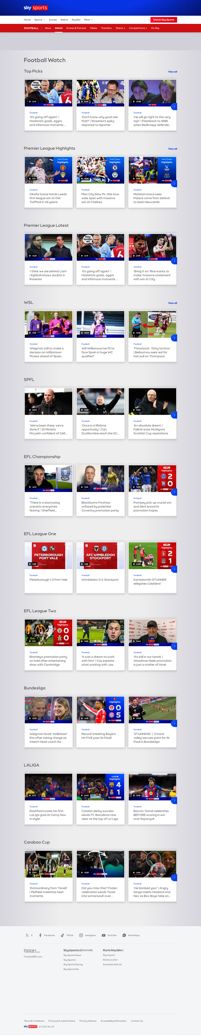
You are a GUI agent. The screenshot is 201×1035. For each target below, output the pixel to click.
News (48, 28)
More (88, 20)
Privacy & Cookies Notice (62, 1021)
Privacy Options (87, 1021)
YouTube (108, 935)
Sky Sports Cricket (73, 969)
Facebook (46, 935)
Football (31, 28)
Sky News (108, 960)
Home (27, 20)
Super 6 (28, 960)
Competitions (138, 28)
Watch (64, 20)
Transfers (106, 28)
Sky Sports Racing (73, 1002)
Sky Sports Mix (71, 1006)
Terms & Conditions (34, 1021)
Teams (120, 28)
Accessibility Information (114, 1021)
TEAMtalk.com (32, 964)
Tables (93, 28)
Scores (53, 20)
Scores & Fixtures (76, 28)
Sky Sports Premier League (77, 960)
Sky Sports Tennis (72, 983)
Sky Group (108, 969)
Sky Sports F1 (70, 978)
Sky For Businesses (113, 974)
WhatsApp (130, 935)
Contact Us (137, 1021)
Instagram (87, 935)
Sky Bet (76, 20)
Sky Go (106, 964)
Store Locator (110, 988)
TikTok (66, 935)
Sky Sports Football (73, 964)
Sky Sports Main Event (75, 955)
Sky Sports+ (69, 997)
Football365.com (33, 969)
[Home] (36, 8)
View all (172, 72)
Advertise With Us (112, 992)
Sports (39, 20)
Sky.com (107, 955)
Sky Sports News (72, 992)
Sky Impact (109, 983)
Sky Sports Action (72, 988)
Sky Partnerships (112, 978)
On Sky (155, 28)
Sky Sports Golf (71, 974)
